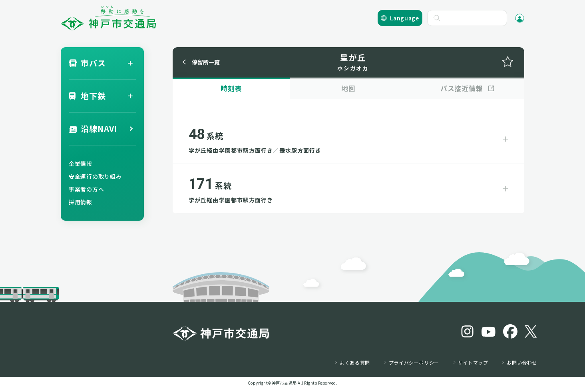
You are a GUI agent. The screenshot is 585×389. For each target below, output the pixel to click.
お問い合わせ (522, 362)
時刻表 (231, 88)
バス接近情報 (461, 88)
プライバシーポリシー (414, 362)
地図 (348, 88)
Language (404, 18)
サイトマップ (473, 362)
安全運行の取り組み (95, 176)
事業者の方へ (86, 189)
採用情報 (80, 202)
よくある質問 (355, 362)
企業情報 (80, 164)
